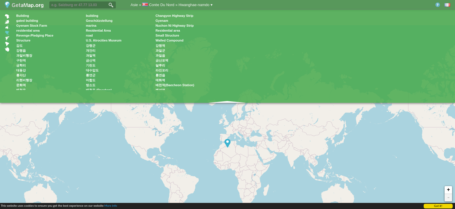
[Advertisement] (281, 52)
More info (110, 206)
